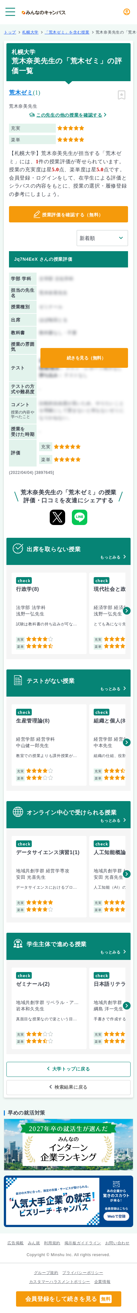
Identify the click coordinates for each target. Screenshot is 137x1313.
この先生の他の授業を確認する (69, 115)
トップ (10, 32)
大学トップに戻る (71, 1068)
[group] (49, 613)
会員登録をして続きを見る (68, 1299)
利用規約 (52, 1243)
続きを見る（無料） (86, 357)
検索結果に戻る (71, 1087)
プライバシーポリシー (82, 1273)
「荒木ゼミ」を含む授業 (67, 32)
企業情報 (102, 1281)
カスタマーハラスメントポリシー (59, 1281)
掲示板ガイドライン (82, 1243)
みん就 (34, 1243)
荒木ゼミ (21, 92)
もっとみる (110, 557)
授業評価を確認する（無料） (72, 214)
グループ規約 (46, 1273)
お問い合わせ (117, 1243)
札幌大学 (30, 32)
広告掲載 (15, 1243)
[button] (127, 611)
